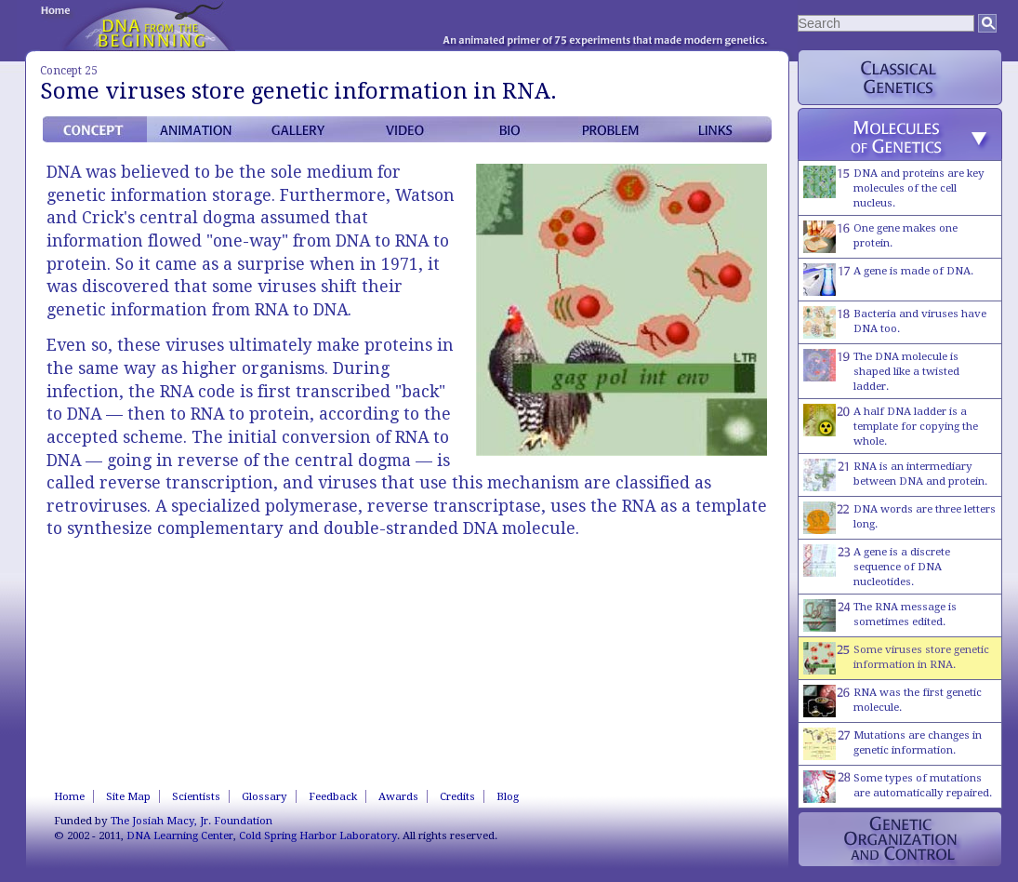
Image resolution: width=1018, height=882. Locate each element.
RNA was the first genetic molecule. (892, 701)
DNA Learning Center (179, 835)
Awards (398, 796)
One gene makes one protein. (880, 236)
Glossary (264, 796)
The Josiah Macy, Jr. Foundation (191, 820)
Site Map (128, 796)
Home (69, 796)
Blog (507, 796)
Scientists (196, 796)
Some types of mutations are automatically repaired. (897, 786)
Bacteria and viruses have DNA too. (894, 322)
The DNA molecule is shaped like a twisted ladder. (881, 371)
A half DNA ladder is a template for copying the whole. (890, 426)
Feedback (333, 796)
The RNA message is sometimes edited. (880, 615)
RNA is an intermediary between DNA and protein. (895, 475)
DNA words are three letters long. (899, 517)
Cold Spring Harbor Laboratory (318, 835)
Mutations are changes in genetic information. (892, 744)
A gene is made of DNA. (888, 279)
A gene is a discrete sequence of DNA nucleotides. (876, 566)
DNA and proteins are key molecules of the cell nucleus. (894, 187)
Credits (457, 796)
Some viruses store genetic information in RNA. (896, 658)
